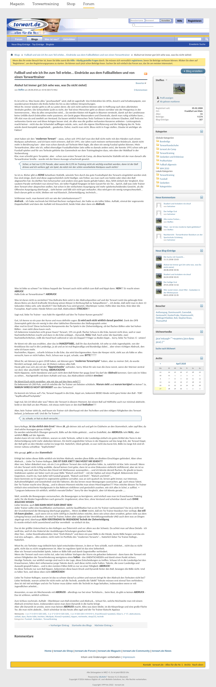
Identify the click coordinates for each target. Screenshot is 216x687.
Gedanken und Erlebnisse (172, 156)
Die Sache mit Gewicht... (174, 257)
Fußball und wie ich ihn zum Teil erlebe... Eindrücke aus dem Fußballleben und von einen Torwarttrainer (77, 54)
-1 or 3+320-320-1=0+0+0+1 (82, 614)
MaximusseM (186, 315)
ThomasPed (161, 320)
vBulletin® (103, 677)
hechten (41, 616)
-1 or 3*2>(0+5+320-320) (35, 614)
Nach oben (197, 664)
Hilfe (179, 21)
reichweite (82, 616)
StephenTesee (185, 318)
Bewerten (140, 83)
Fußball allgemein (168, 164)
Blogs (34, 39)
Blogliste (50, 44)
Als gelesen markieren (168, 101)
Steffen (160, 80)
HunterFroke (173, 315)
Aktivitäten (69, 39)
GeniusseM (161, 315)
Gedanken (37, 619)
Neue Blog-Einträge (21, 44)
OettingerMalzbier (164, 318)
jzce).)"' (160, 342)
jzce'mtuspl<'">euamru (169, 338)
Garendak (186, 312)
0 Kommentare (140, 90)
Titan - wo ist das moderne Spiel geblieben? (182, 227)
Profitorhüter (166, 160)
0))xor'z (120, 614)
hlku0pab (50, 616)
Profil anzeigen (164, 98)
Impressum (129, 657)
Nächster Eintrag (103, 625)
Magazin (17, 4)
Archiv (187, 664)
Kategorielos (166, 186)
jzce (186, 338)
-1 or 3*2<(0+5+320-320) (58, 614)
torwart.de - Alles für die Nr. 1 (168, 664)
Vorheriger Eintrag (59, 625)
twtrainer (171, 206)
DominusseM (174, 312)
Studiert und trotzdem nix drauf (177, 203)
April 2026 (181, 363)
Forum (88, 4)
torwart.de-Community (136, 650)
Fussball (28, 619)
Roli (176, 318)
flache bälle (32, 616)
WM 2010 (164, 168)
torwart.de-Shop (63, 650)
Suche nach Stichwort (165, 348)
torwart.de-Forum (85, 650)
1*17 (126, 614)
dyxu (24, 616)
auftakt (18, 616)
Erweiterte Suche (197, 44)
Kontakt (147, 664)
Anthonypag (161, 312)
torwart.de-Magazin (109, 650)
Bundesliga (165, 141)
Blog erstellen (193, 71)
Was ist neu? (52, 39)
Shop (71, 4)
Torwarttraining (45, 4)
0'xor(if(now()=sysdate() (105, 614)
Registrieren (194, 21)
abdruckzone (134, 614)
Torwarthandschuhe (169, 145)
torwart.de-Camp (168, 149)
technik (100, 616)
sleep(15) (92, 616)
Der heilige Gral (170, 211)
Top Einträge (38, 44)
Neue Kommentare (165, 197)
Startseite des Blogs (82, 625)
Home (47, 650)
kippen (74, 616)
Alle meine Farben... (172, 219)
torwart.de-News (161, 650)
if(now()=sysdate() (62, 616)
